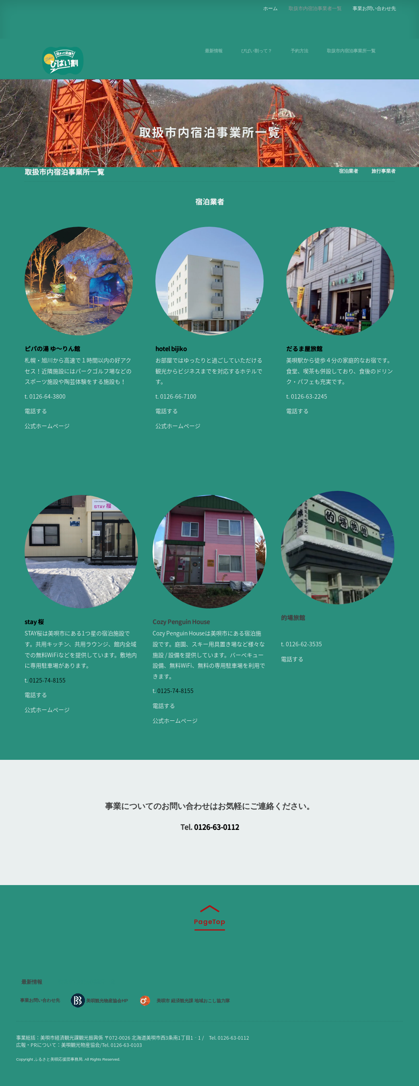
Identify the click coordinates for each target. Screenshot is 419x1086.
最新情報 (214, 50)
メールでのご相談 (209, 839)
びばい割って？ (256, 50)
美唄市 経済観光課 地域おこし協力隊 (195, 1000)
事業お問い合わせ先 (374, 7)
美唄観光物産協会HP (104, 1000)
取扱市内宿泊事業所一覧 (351, 50)
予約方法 (299, 50)
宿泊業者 (348, 169)
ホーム (270, 7)
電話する (36, 411)
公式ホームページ (47, 426)
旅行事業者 (384, 169)
